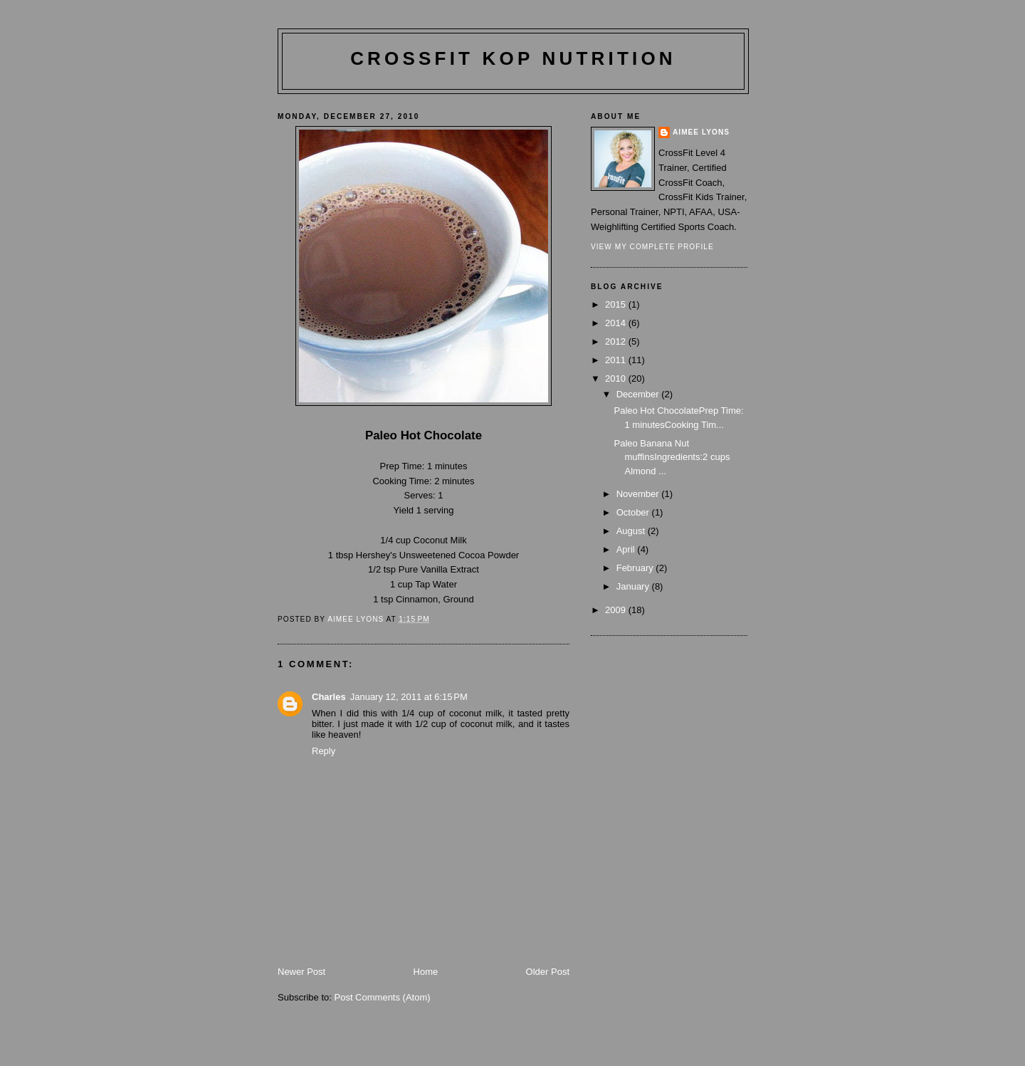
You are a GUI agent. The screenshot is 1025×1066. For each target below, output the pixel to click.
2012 (617, 341)
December (639, 394)
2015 (617, 304)
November (639, 493)
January (634, 586)
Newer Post (301, 971)
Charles (329, 696)
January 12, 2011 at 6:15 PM (409, 696)
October (634, 512)
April (627, 549)
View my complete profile (652, 247)
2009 (617, 610)
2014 (617, 323)
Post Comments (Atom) (383, 997)
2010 (617, 378)
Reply (323, 751)
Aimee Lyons (701, 132)
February (636, 568)
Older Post (547, 971)
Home (426, 971)
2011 (617, 360)
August (632, 531)
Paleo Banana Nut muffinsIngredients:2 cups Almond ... (672, 457)
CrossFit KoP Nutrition (513, 58)
